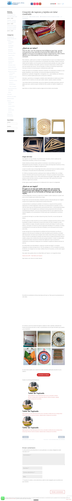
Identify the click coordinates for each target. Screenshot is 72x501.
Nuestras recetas (13, 80)
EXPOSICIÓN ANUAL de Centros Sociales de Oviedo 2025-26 (11, 27)
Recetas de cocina (12, 71)
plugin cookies (68, 499)
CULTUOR (9, 94)
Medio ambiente (12, 67)
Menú (59, 3)
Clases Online (11, 55)
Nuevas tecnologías (12, 69)
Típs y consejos (12, 86)
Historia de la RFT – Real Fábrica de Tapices (32, 255)
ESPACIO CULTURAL (11, 96)
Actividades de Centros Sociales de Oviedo (50, 16)
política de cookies (12, 498)
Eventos (10, 112)
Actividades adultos (35, 16)
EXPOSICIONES (10, 98)
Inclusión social (11, 65)
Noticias (9, 100)
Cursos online (11, 106)
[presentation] (32, 487)
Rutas (9, 92)
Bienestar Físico (11, 53)
